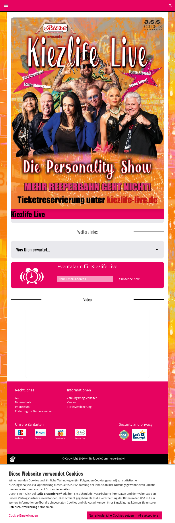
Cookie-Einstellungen (23, 515)
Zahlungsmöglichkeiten (82, 398)
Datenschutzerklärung (23, 507)
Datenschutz (23, 402)
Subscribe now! (129, 279)
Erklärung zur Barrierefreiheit (34, 411)
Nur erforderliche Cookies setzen (111, 515)
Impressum (22, 407)
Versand (72, 402)
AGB (17, 398)
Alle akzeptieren (149, 515)
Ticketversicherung (79, 407)
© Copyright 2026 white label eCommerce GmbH (93, 458)
